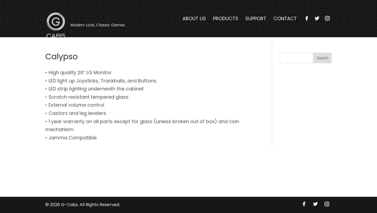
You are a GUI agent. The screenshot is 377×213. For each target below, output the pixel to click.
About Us (194, 18)
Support (255, 18)
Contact (285, 18)
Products (225, 18)
